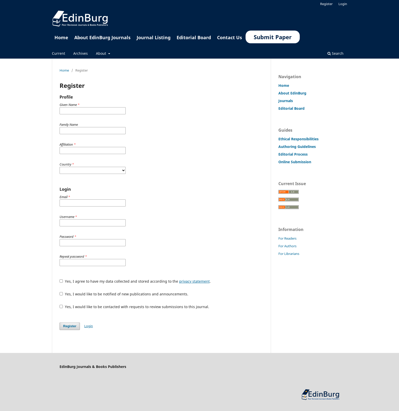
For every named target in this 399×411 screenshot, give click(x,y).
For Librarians (288, 253)
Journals (285, 100)
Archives (80, 53)
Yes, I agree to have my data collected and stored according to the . (135, 281)
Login (342, 4)
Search (335, 53)
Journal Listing (153, 37)
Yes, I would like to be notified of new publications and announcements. (124, 294)
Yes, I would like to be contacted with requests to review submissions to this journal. (134, 306)
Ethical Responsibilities (298, 138)
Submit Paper (273, 37)
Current (58, 53)
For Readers (287, 238)
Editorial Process (293, 154)
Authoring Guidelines (297, 146)
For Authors (287, 246)
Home (61, 37)
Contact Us (229, 37)
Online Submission (294, 161)
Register (326, 4)
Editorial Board (194, 37)
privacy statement (194, 281)
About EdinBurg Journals (102, 37)
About (101, 53)
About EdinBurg (292, 93)
